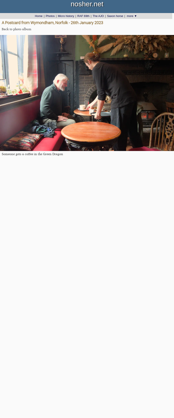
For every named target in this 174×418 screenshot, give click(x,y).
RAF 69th (83, 16)
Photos (50, 16)
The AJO (98, 16)
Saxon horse (115, 16)
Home (38, 16)
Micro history (66, 16)
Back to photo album (16, 29)
